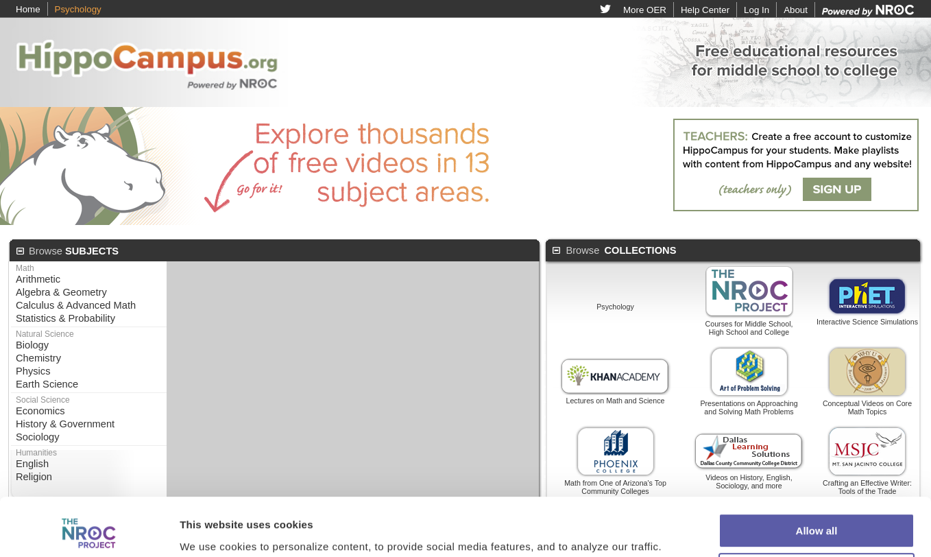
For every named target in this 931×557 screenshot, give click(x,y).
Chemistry (38, 358)
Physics (33, 371)
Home (28, 9)
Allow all (817, 456)
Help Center (705, 10)
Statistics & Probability (65, 318)
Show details (211, 509)
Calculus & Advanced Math (76, 305)
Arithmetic (38, 279)
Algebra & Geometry (61, 292)
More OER (644, 10)
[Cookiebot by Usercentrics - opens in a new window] (89, 509)
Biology (32, 345)
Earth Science (47, 384)
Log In (756, 10)
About (796, 10)
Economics (40, 410)
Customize (817, 495)
